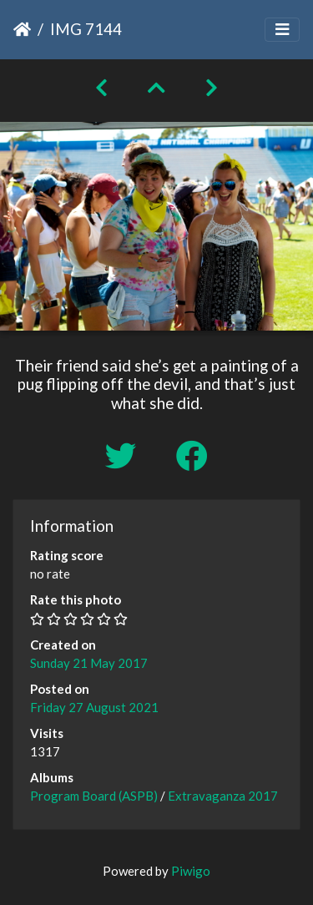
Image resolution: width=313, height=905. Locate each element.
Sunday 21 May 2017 (89, 662)
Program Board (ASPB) (94, 795)
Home (22, 29)
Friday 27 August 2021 (94, 707)
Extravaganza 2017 (223, 795)
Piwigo (190, 870)
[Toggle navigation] (282, 30)
